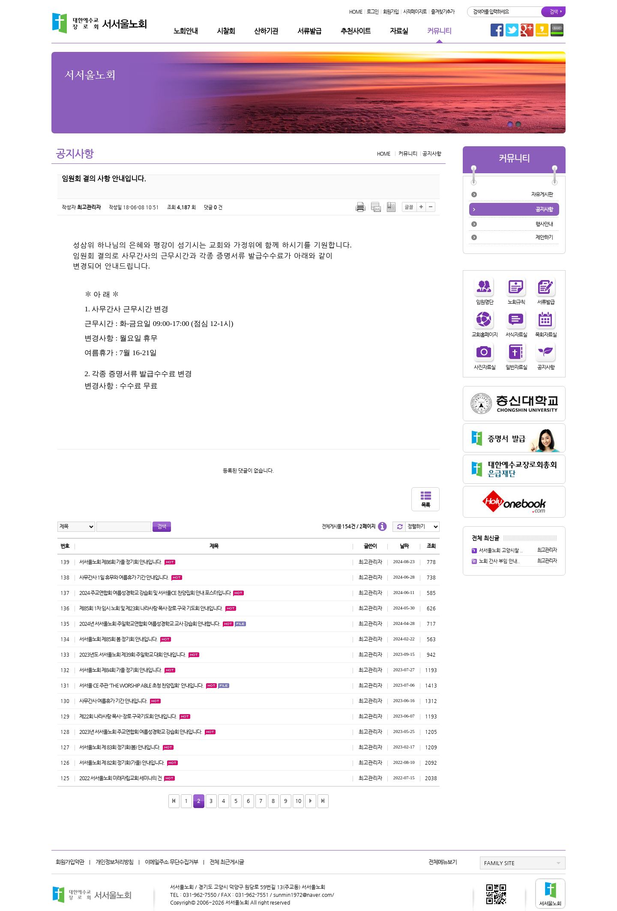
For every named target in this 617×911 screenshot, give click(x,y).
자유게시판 (542, 194)
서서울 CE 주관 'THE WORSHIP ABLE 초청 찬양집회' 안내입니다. (141, 685)
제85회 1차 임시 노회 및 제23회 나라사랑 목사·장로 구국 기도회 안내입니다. (151, 608)
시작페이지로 (414, 12)
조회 (431, 546)
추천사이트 (356, 31)
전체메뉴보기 (442, 862)
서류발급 (309, 31)
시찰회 (226, 31)
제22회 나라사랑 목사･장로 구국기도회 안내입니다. (128, 716)
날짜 (404, 546)
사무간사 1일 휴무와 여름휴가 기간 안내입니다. (124, 577)
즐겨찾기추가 (442, 12)
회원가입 (390, 12)
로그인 (372, 12)
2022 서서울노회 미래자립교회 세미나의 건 (120, 778)
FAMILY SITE (499, 863)
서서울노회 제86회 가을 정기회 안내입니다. (120, 562)
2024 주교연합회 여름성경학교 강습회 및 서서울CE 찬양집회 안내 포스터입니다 (155, 593)
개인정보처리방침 (114, 862)
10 (298, 801)
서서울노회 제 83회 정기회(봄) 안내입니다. (119, 747)
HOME (355, 12)
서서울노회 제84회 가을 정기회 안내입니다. (120, 670)
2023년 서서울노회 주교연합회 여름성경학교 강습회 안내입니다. (140, 732)
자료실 (399, 31)
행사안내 (544, 224)
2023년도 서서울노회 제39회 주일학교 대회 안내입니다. (132, 655)
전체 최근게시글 (227, 862)
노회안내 (186, 31)
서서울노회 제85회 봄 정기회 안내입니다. (118, 639)
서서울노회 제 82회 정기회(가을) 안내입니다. (122, 763)
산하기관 (266, 31)
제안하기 (544, 237)
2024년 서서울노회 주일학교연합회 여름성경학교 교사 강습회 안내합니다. (149, 624)
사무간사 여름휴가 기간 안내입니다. (113, 701)
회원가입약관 (70, 862)
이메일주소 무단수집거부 (171, 862)
